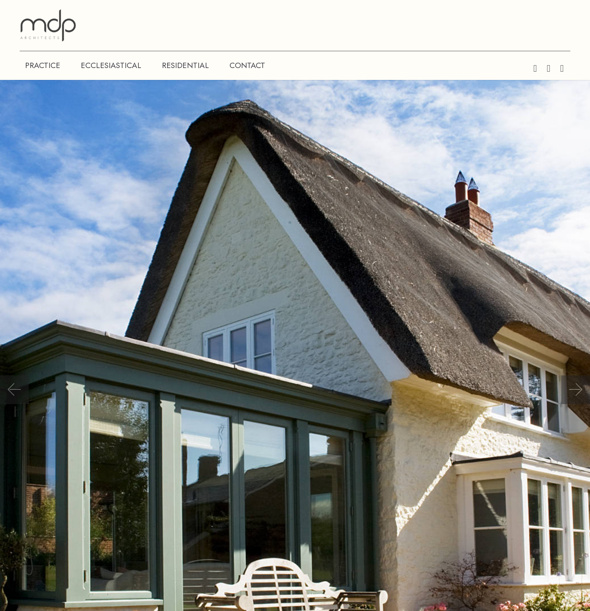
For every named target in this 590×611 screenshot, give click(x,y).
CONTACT (247, 65)
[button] (14, 389)
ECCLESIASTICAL (111, 65)
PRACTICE (42, 65)
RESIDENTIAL (185, 65)
